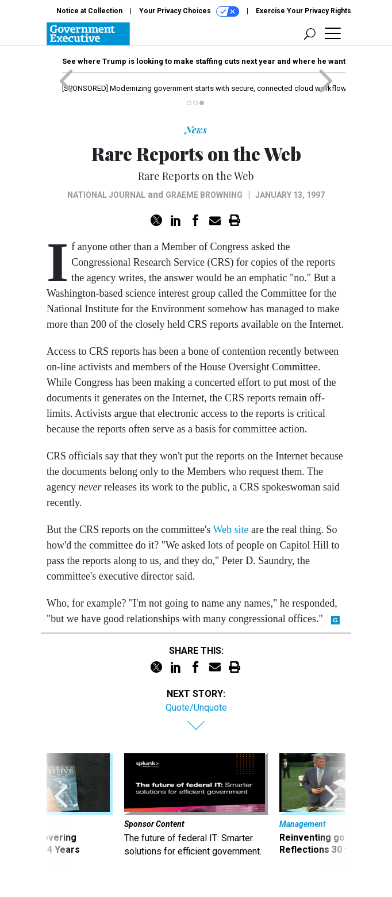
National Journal (106, 195)
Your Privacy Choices (189, 11)
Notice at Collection (89, 11)
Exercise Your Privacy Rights (303, 11)
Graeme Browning (204, 195)
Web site (230, 529)
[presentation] (61, 810)
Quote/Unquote (196, 707)
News (196, 130)
